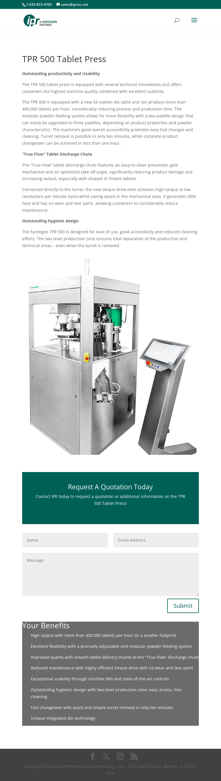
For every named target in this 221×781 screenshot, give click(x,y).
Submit (183, 606)
